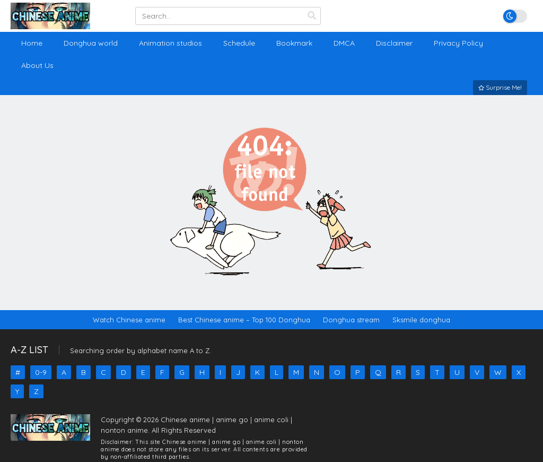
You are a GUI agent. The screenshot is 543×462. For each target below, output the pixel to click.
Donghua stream (351, 319)
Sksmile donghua (421, 319)
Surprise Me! (500, 87)
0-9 (41, 372)
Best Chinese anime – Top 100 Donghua (244, 319)
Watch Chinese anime (129, 319)
